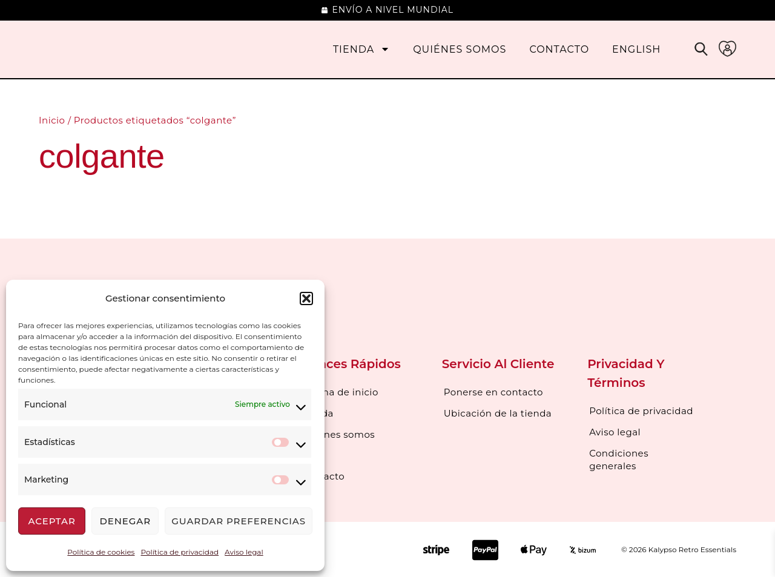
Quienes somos (338, 433)
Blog (312, 454)
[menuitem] (636, 49)
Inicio (52, 120)
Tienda (361, 49)
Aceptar (51, 521)
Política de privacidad (179, 551)
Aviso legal (244, 551)
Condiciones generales (618, 458)
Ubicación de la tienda (498, 412)
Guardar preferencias (238, 521)
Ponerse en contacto (493, 392)
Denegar (125, 521)
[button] (306, 298)
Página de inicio (339, 392)
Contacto (559, 49)
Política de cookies (100, 551)
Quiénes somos (459, 49)
